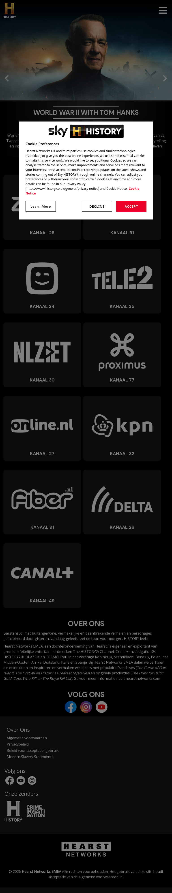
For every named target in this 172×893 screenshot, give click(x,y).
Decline (97, 206)
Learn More (40, 206)
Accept (131, 206)
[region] (86, 170)
